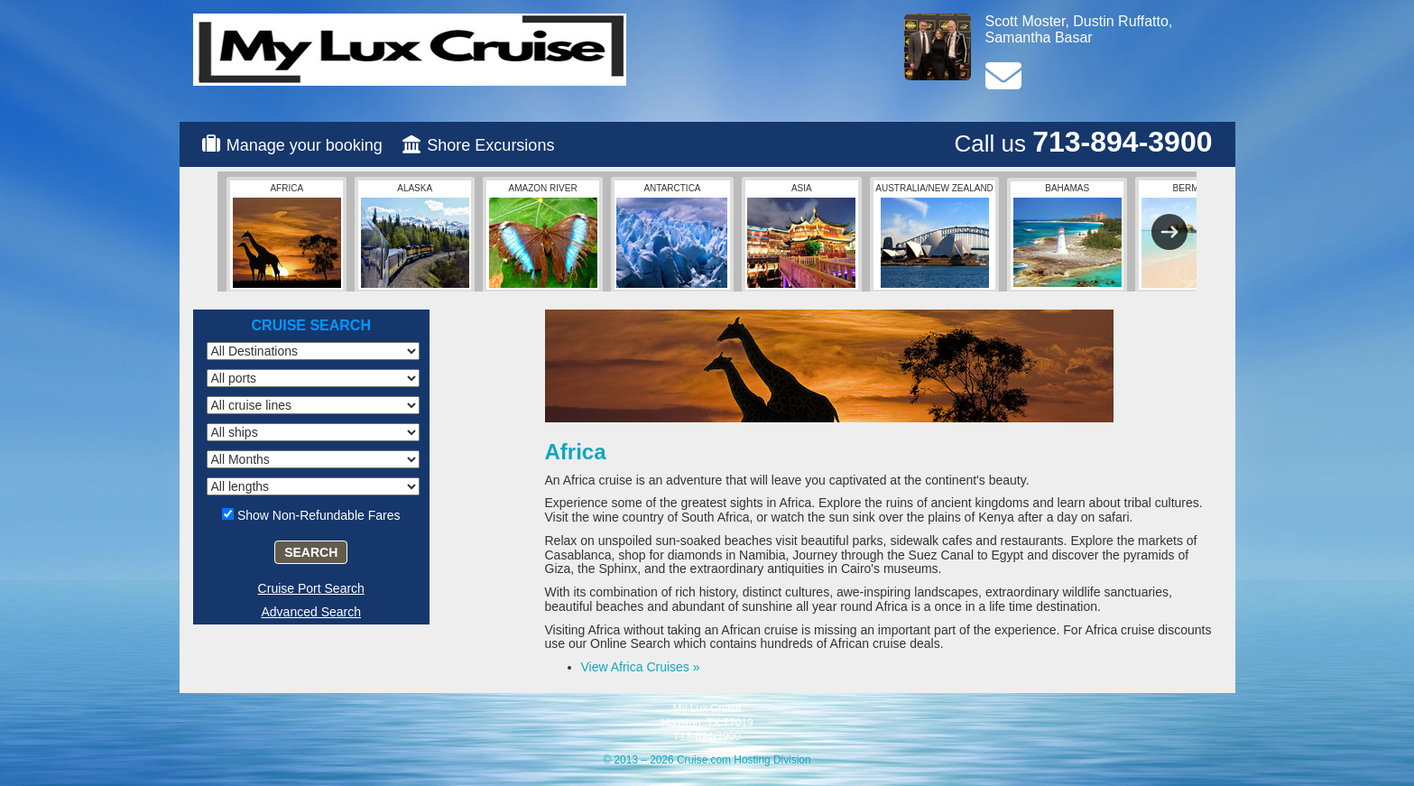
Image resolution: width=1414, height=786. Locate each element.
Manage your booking (304, 145)
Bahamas (1067, 235)
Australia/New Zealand (934, 235)
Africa (287, 235)
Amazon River (543, 235)
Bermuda (1195, 235)
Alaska (415, 235)
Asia (801, 235)
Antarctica (671, 235)
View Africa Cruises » (640, 667)
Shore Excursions (490, 145)
